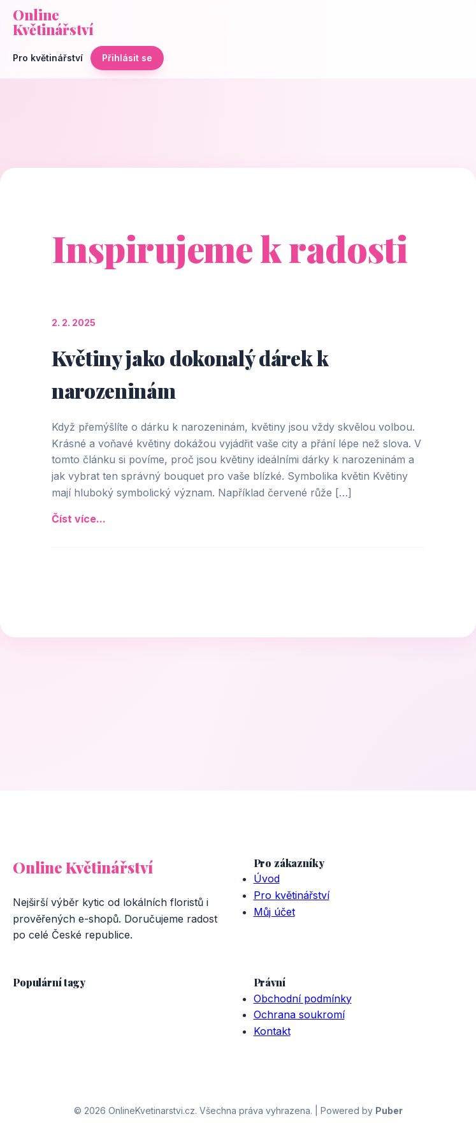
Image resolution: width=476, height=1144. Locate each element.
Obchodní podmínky (303, 998)
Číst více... (79, 518)
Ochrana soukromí (299, 1014)
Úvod (267, 878)
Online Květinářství (53, 22)
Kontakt (272, 1031)
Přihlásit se (127, 57)
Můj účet (274, 911)
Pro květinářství (48, 57)
